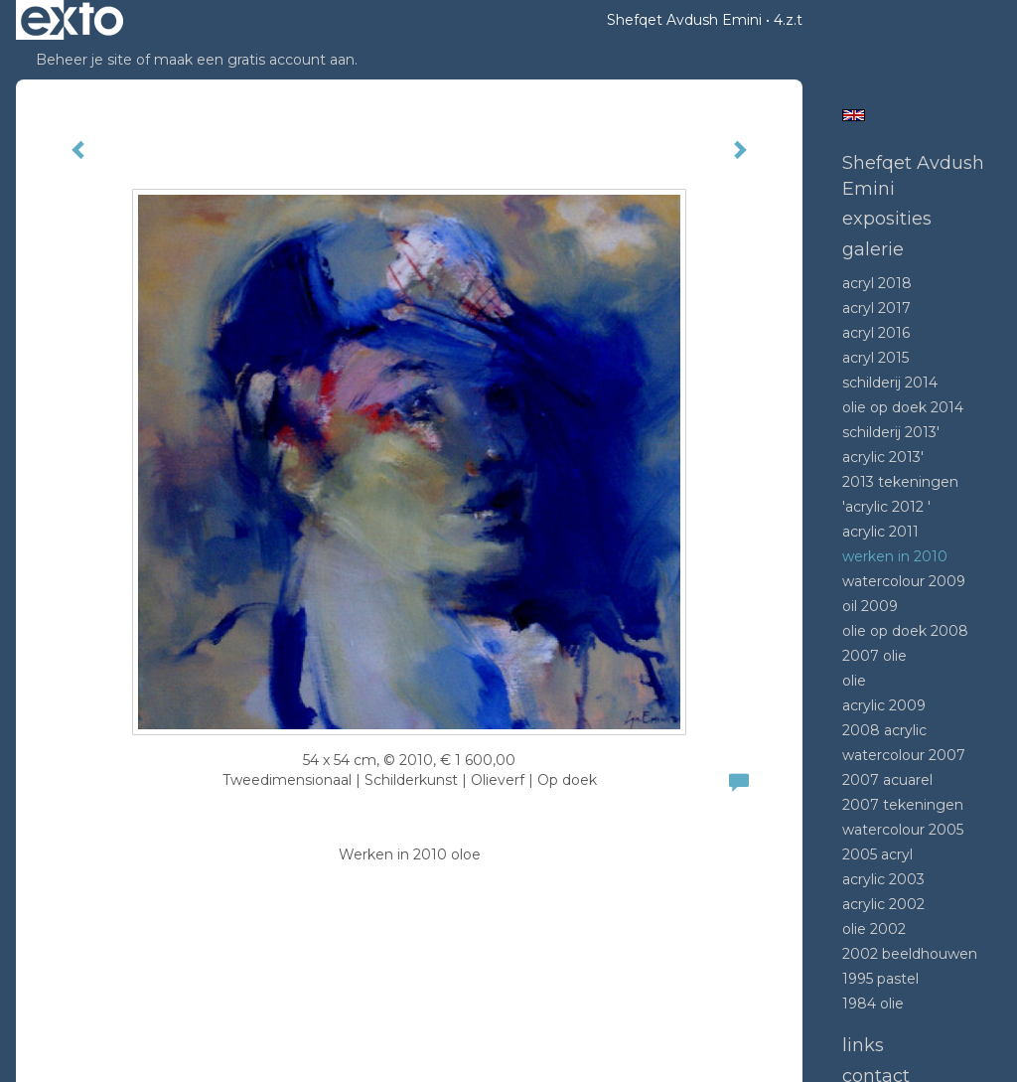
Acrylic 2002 (883, 904)
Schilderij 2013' (891, 432)
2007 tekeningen (902, 805)
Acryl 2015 (875, 358)
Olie (854, 681)
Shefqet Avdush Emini (684, 20)
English (853, 115)
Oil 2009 (870, 606)
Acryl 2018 (877, 283)
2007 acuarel (887, 780)
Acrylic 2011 (880, 532)
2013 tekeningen (900, 482)
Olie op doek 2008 (905, 631)
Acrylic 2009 (884, 705)
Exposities (887, 219)
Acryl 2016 (876, 333)
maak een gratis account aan (254, 60)
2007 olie (874, 656)
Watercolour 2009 (903, 581)
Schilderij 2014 (890, 382)
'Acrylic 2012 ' (886, 507)
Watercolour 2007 (903, 755)
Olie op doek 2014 (902, 407)
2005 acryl (877, 854)
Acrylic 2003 (883, 879)
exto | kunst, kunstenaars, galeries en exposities (72, 20)
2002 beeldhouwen (909, 954)
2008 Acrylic (884, 730)
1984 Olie (873, 1003)
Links (863, 1045)
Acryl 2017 (876, 308)
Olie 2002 (874, 929)
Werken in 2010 (894, 556)
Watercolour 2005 (902, 830)
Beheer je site (84, 60)
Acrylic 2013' (883, 457)
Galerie (873, 249)
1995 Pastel (880, 979)
